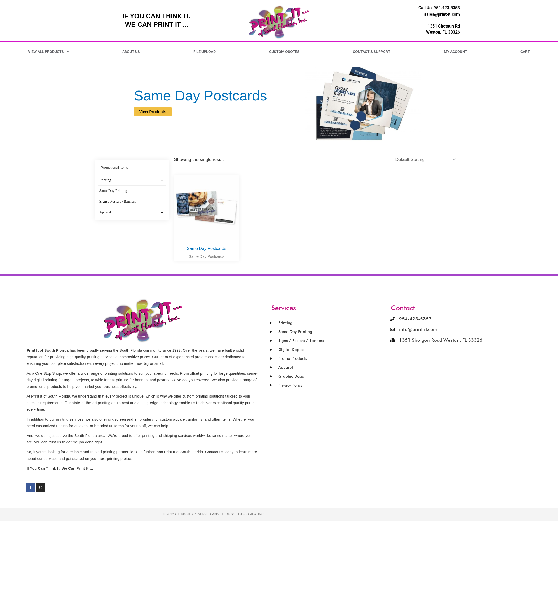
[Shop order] (425, 159)
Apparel (131, 213)
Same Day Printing (131, 191)
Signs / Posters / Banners (131, 202)
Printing (131, 180)
